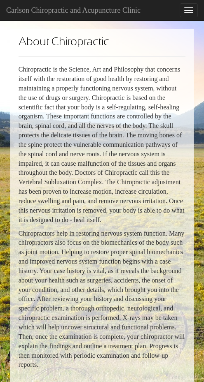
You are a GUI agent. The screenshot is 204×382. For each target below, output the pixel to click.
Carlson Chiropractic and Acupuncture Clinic (73, 10)
